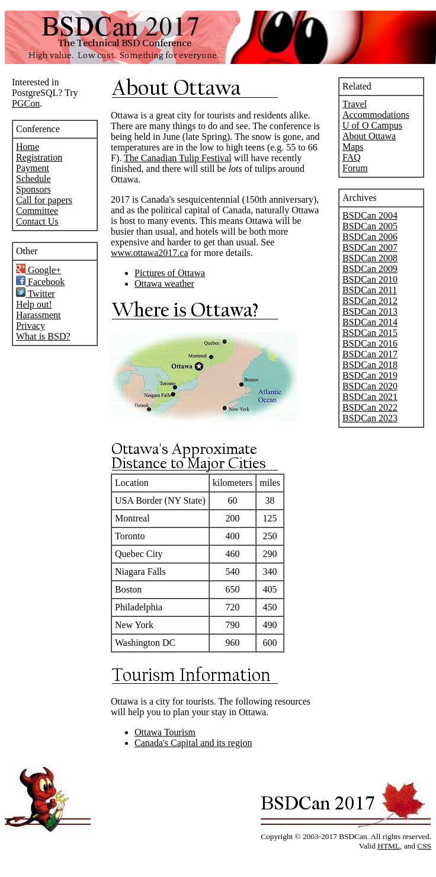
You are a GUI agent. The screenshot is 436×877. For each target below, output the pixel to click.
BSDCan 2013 (369, 311)
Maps (353, 147)
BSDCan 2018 (369, 365)
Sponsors (33, 189)
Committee (37, 211)
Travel (354, 104)
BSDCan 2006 (369, 237)
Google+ (38, 270)
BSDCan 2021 (369, 397)
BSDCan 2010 (369, 279)
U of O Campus (372, 125)
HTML (388, 845)
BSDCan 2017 (369, 354)
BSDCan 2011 (369, 290)
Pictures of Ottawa (169, 273)
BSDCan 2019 (369, 375)
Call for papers (44, 200)
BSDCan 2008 (369, 258)
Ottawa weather (164, 284)
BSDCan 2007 (369, 247)
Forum (355, 168)
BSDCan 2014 (369, 322)
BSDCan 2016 (369, 343)
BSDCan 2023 (369, 418)
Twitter (35, 294)
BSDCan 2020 (369, 386)
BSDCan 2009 (369, 269)
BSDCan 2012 (369, 301)
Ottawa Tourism (164, 732)
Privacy (30, 326)
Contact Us (37, 221)
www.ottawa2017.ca (149, 253)
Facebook (40, 282)
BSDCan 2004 (369, 215)
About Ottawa (369, 136)
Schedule (33, 179)
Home (27, 147)
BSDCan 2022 (369, 407)
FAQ (351, 157)
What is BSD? (43, 336)
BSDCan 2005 (369, 226)
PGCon (26, 103)
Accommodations (375, 115)
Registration (39, 157)
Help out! (34, 304)
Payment (32, 168)
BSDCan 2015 (369, 333)
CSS (424, 845)
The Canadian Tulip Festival (178, 158)
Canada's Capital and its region (193, 743)
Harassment (38, 315)
